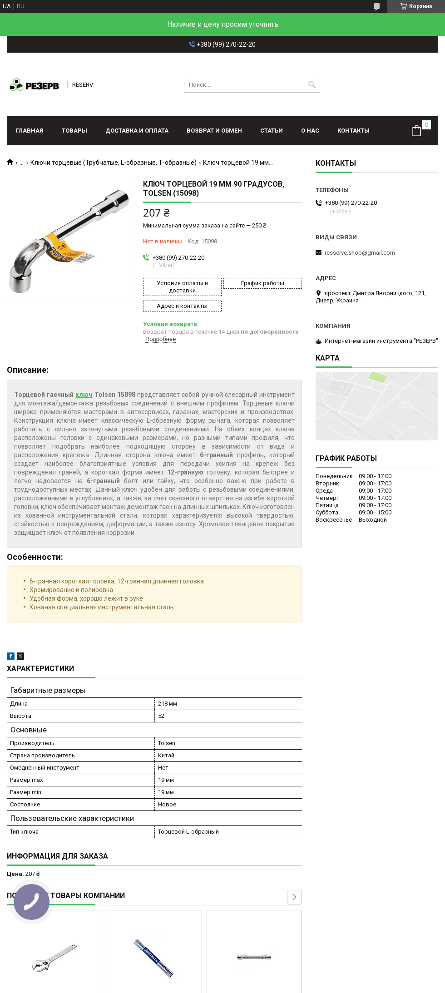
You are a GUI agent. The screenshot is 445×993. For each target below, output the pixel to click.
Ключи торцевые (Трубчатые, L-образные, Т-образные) (113, 162)
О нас (310, 130)
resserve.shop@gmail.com (360, 252)
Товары (74, 130)
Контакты (353, 130)
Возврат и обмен (214, 130)
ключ (83, 394)
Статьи (271, 130)
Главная (30, 130)
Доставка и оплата (136, 130)
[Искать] (312, 85)
